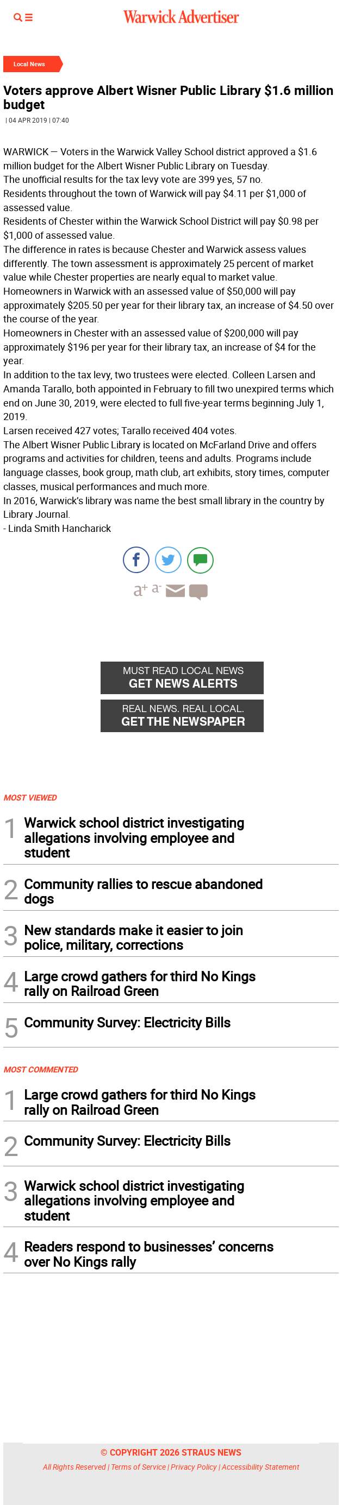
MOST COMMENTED (40, 1069)
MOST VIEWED (30, 797)
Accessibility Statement (261, 1467)
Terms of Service (138, 1467)
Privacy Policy (194, 1467)
